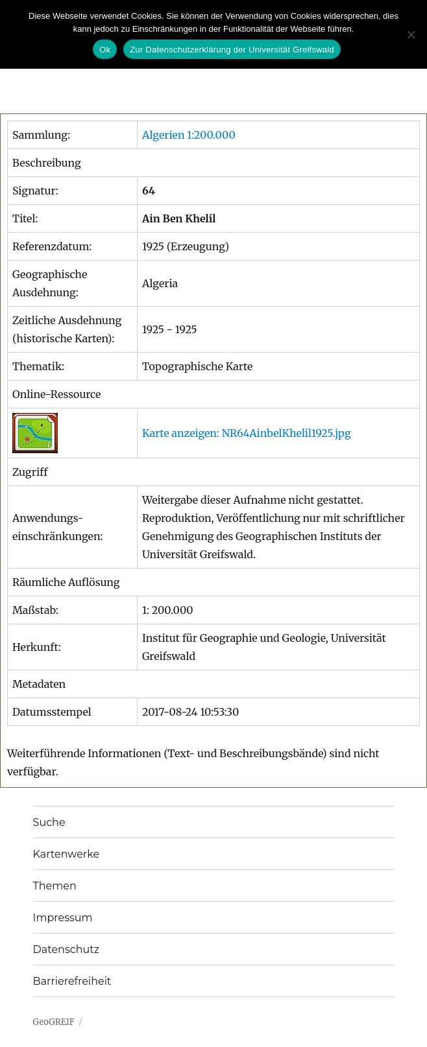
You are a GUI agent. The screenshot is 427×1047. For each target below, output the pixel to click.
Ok (104, 49)
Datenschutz (66, 949)
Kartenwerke (66, 854)
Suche (49, 822)
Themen (55, 886)
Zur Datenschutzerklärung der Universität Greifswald (232, 49)
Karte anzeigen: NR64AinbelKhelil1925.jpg (246, 433)
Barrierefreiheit (72, 981)
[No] (410, 34)
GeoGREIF (54, 1022)
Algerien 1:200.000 (189, 134)
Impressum (63, 918)
